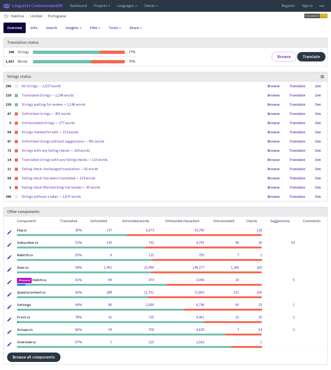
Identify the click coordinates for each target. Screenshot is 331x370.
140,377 (198, 267)
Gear (21, 267)
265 (259, 267)
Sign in (307, 5)
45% (78, 230)
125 (151, 255)
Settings (24, 304)
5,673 (150, 230)
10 (237, 317)
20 (237, 280)
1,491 (108, 267)
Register (288, 5)
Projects (102, 5)
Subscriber (25, 242)
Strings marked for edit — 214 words (50, 132)
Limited (36, 16)
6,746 (200, 304)
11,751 (149, 292)
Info (34, 27)
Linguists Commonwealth (33, 6)
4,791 (200, 242)
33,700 (199, 230)
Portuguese (57, 16)
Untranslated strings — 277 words (48, 122)
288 (109, 292)
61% (78, 280)
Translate (311, 57)
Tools (115, 27)
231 (236, 292)
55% (78, 255)
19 (260, 304)
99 (110, 280)
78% (78, 317)
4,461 (200, 317)
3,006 (200, 280)
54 (293, 242)
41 (110, 317)
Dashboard (78, 5)
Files (95, 27)
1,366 (235, 267)
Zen (318, 86)
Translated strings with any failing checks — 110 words (65, 159)
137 (109, 230)
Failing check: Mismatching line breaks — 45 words (61, 187)
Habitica (17, 16)
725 (151, 317)
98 (237, 242)
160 (259, 292)
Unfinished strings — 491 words (46, 113)
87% (78, 342)
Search (51, 27)
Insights (74, 27)
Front (21, 317)
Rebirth (23, 255)
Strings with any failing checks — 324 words (56, 150)
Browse (284, 57)
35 (260, 317)
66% (78, 292)
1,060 (150, 304)
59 (110, 329)
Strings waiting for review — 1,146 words (54, 104)
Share (135, 27)
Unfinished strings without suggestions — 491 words (63, 141)
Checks (151, 5)
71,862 (199, 292)
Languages (127, 5)
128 (259, 230)
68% (78, 304)
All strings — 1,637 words (41, 86)
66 (237, 304)
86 (110, 304)
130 (109, 242)
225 (151, 342)
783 (201, 255)
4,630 (200, 329)
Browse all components (34, 357)
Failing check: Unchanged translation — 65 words (60, 169)
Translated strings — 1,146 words (48, 95)
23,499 (149, 267)
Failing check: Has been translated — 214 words (58, 178)
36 (260, 242)
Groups (23, 329)
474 (151, 280)
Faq (20, 230)
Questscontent (29, 292)
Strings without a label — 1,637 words (51, 196)
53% (78, 242)
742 (151, 242)
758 (151, 329)
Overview (14, 27)
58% (78, 267)
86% (78, 329)
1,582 (200, 342)
